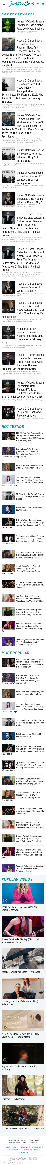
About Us (9, 1140)
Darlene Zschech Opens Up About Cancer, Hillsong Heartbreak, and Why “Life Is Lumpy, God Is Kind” (29, 612)
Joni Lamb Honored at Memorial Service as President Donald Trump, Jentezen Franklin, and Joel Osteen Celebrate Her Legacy (23, 481)
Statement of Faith (14, 1142)
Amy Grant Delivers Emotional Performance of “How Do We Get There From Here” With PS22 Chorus (30, 598)
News (15, 1147)
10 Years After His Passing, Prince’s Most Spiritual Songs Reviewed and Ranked (30, 496)
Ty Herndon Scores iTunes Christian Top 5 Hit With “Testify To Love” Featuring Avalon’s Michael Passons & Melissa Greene (23, 540)
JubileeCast (17, 1159)
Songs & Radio (23, 1153)
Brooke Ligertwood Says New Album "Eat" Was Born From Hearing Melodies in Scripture (30, 642)
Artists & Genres (30, 1150)
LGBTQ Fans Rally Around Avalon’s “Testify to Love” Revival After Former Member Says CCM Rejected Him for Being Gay (30, 436)
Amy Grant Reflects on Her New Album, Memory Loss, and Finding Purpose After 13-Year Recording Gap (22, 627)
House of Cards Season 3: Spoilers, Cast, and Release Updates (30, 412)
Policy (37, 1140)
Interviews (36, 1147)
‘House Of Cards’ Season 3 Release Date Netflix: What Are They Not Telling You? (30, 155)
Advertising (33, 1142)
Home (7, 1147)
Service (16, 1140)
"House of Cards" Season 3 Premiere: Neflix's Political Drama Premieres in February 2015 (22, 336)
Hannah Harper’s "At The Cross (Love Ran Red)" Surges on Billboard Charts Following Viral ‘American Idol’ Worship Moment (21, 453)
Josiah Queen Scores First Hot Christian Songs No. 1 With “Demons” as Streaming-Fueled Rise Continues (21, 570)
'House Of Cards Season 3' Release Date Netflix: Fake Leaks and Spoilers (30, 24)
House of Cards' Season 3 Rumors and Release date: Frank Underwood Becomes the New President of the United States (23, 362)
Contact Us (25, 1142)
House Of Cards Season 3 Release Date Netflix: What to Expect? (30, 287)
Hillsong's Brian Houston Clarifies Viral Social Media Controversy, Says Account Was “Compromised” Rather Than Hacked (23, 524)
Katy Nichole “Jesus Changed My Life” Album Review (29, 508)
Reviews (24, 1147)
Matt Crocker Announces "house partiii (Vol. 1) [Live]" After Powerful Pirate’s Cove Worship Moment (30, 555)
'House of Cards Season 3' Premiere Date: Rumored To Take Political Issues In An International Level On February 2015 (23, 389)
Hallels (21, 4)
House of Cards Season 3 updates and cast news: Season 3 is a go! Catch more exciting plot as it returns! (23, 310)
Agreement (24, 1140)
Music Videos (14, 1150)
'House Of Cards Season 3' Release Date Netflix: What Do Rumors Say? (30, 198)
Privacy (31, 1140)
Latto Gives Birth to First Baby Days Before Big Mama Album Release (30, 466)
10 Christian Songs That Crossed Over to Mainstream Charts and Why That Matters (30, 585)
